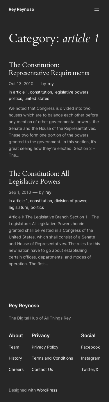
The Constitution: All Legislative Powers (39, 178)
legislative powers (71, 91)
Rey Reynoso (21, 9)
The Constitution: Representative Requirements (49, 69)
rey (51, 83)
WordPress (47, 389)
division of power (70, 200)
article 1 (20, 91)
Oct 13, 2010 (21, 83)
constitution (41, 91)
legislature (18, 207)
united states (36, 98)
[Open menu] (96, 9)
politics (15, 98)
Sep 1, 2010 (20, 192)
